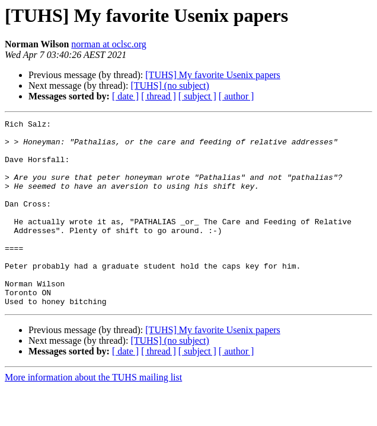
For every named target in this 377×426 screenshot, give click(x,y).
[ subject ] (197, 96)
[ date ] (125, 96)
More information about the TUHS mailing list (93, 414)
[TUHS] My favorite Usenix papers (212, 75)
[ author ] (236, 96)
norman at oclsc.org (108, 44)
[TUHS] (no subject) (169, 85)
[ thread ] (158, 96)
